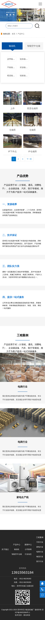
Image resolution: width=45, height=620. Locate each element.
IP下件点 (12, 151)
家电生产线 (23, 473)
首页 (13, 34)
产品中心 (21, 34)
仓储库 (12, 130)
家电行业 (39, 547)
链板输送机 (25, 76)
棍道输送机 (12, 76)
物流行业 (39, 557)
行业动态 (28, 554)
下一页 (29, 159)
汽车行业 (39, 542)
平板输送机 (12, 67)
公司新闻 (28, 549)
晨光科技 (26, 615)
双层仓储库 (32, 108)
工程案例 (39, 537)
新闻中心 (28, 545)
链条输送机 (25, 59)
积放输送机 (25, 67)
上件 (12, 108)
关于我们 (5, 549)
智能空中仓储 (33, 46)
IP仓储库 (32, 151)
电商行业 (22, 363)
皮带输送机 (12, 59)
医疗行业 (39, 561)
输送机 (12, 46)
